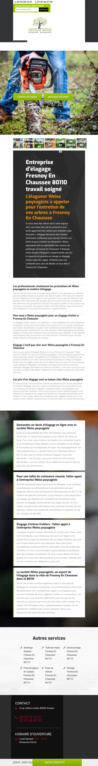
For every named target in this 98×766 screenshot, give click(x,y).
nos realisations (58, 97)
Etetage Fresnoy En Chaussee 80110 (72, 673)
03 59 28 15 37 (23, 2)
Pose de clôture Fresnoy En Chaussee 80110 (50, 675)
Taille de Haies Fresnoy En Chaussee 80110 (52, 653)
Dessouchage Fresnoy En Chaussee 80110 (74, 653)
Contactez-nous (27, 97)
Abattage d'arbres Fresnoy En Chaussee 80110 (29, 655)
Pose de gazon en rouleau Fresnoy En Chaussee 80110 (31, 675)
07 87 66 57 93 (43, 2)
